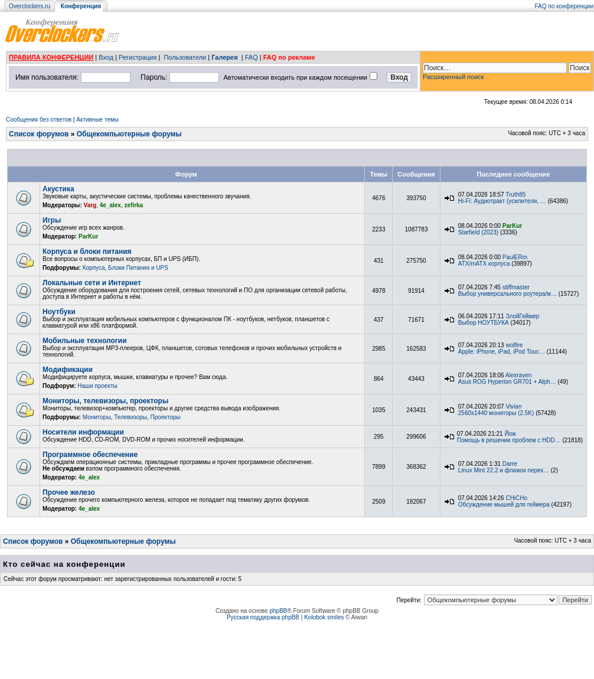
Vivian (513, 406)
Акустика (58, 189)
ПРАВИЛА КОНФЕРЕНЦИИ (51, 57)
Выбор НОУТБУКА (483, 322)
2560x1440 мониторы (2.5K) (496, 413)
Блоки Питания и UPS (138, 268)
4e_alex (110, 205)
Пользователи (185, 57)
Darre (509, 464)
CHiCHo (516, 498)
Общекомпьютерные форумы (129, 134)
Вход (106, 57)
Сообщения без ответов (38, 119)
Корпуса (94, 268)
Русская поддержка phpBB (263, 617)
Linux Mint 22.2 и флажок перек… (503, 470)
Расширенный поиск (453, 76)
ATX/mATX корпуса (484, 263)
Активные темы (97, 119)
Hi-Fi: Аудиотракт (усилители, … (502, 201)
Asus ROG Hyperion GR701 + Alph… (507, 381)
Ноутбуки (59, 312)
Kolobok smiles (324, 617)
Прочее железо (69, 492)
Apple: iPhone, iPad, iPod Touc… (501, 351)
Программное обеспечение (90, 455)
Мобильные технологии (85, 341)
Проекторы (166, 417)
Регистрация (137, 57)
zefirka (134, 205)
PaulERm (514, 257)
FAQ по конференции (564, 6)
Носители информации (83, 432)
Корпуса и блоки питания (87, 251)
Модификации (68, 369)
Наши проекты (97, 386)
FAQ (251, 57)
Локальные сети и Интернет (92, 283)
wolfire (514, 345)
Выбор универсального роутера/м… (507, 293)
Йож (509, 433)
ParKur (88, 236)
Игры (52, 220)
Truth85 (515, 194)
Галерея (224, 57)
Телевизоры (130, 417)
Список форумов (38, 134)
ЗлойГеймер (522, 316)
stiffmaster (516, 287)
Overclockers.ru (29, 6)
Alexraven (518, 375)
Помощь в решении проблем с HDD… (509, 440)
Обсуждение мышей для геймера (504, 504)
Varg (90, 205)
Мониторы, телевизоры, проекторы (105, 401)
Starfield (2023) (478, 232)
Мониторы (97, 417)
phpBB (278, 611)
